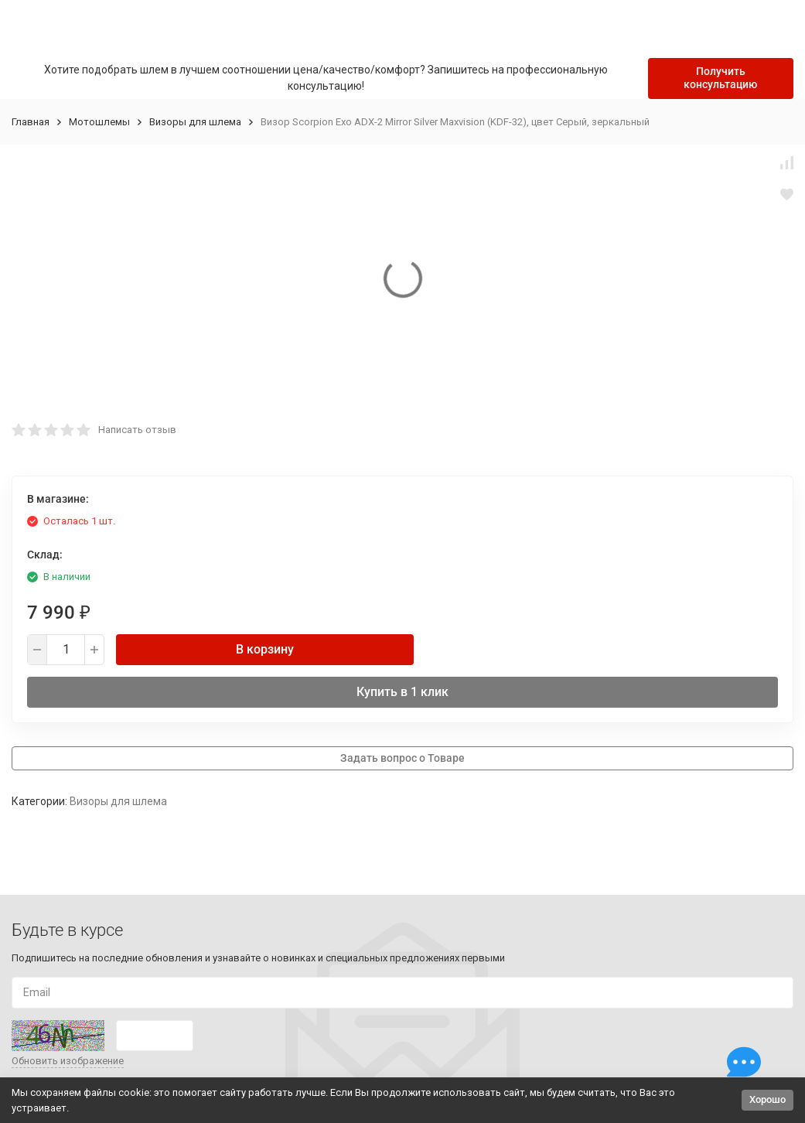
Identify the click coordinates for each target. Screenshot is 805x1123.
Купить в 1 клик (402, 691)
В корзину (265, 649)
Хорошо (767, 1099)
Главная (30, 122)
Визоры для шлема (195, 122)
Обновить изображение (68, 1061)
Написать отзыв (137, 429)
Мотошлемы (99, 122)
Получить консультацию (720, 77)
